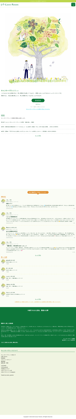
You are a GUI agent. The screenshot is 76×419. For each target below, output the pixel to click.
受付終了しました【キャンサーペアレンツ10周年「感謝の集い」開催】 (17, 122)
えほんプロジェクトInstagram (8, 372)
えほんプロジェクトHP (6, 370)
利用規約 (3, 358)
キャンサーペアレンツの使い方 (8, 354)
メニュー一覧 (73, 4)
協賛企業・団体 (4, 363)
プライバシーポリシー (6, 359)
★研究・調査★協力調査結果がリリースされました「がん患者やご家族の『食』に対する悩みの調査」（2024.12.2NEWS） (30, 126)
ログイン (38, 104)
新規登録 (38, 100)
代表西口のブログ (5, 368)
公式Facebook (4, 367)
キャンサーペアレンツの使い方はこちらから (38, 109)
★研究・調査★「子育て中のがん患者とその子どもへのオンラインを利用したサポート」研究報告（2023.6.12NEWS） (29, 131)
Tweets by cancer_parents (7, 375)
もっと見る (38, 135)
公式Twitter (3, 365)
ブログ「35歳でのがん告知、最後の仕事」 (9, 342)
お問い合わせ (4, 356)
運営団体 (3, 361)
